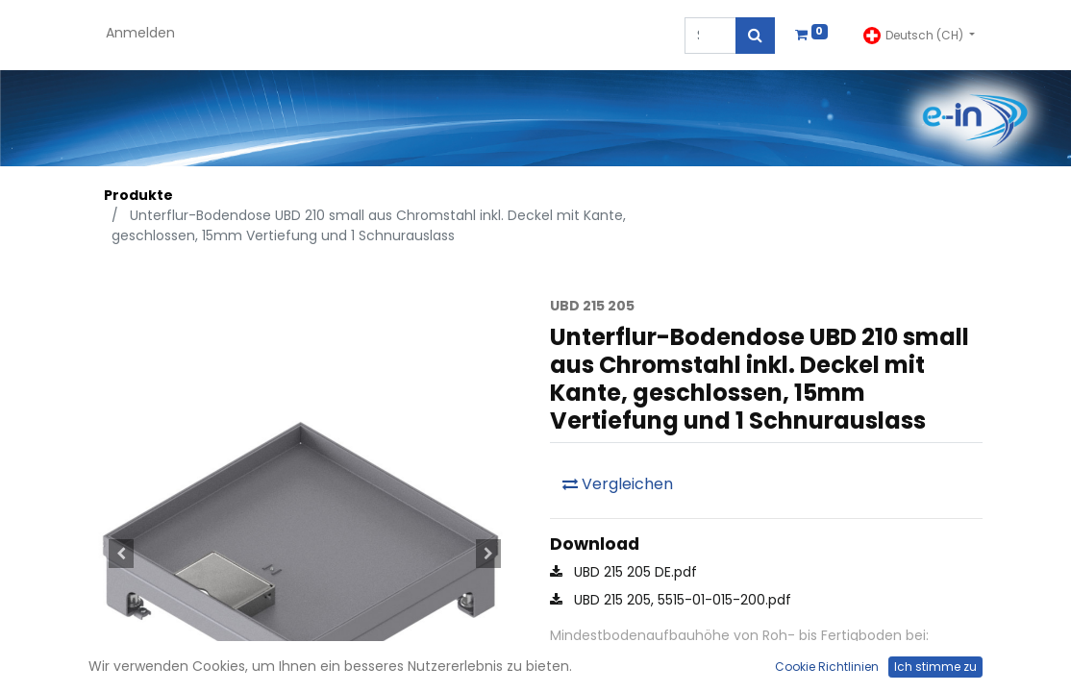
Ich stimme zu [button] (935, 666)
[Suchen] (755, 35)
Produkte (138, 195)
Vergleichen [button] (617, 484)
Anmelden (140, 32)
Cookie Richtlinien (827, 666)
